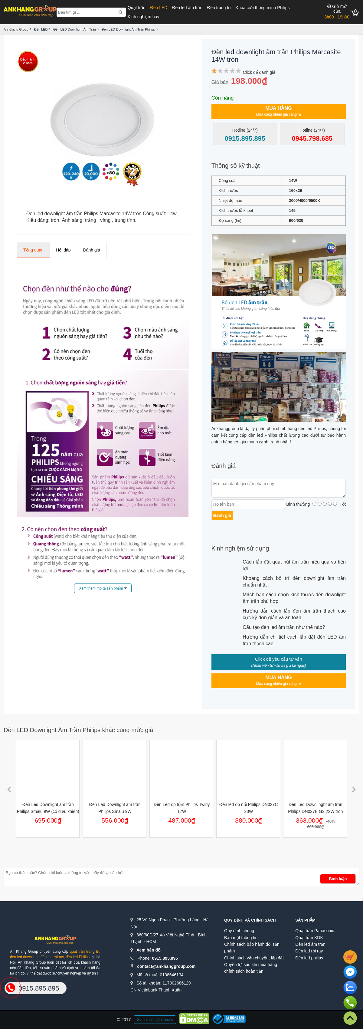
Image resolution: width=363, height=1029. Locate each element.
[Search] (120, 12)
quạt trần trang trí (84, 951)
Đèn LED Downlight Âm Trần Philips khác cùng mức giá (78, 730)
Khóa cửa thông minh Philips (263, 7)
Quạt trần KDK (309, 937)
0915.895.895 (165, 958)
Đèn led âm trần (187, 7)
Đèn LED (159, 7)
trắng (90, 220)
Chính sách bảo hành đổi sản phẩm (252, 947)
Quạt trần (137, 7)
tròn (55, 220)
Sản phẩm (305, 920)
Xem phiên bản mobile (155, 1019)
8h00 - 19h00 (336, 11)
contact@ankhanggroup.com (166, 966)
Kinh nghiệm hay (143, 16)
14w (172, 213)
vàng (105, 220)
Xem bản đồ (148, 950)
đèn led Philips (78, 957)
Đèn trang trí (219, 7)
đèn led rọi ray (52, 957)
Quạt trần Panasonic (314, 930)
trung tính (125, 220)
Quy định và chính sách (250, 920)
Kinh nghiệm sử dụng (240, 548)
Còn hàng (222, 98)
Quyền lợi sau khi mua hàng (250, 964)
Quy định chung (239, 930)
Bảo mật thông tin (240, 937)
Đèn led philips (309, 957)
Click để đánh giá (259, 72)
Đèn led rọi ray (309, 950)
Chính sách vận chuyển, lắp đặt (254, 957)
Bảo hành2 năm (27, 61)
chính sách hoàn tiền (243, 971)
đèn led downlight (24, 957)
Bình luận (338, 878)
